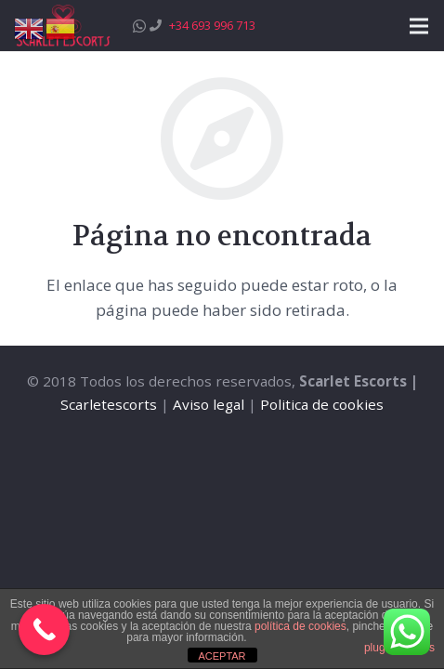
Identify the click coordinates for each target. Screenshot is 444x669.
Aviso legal (208, 404)
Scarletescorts (108, 404)
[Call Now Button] (44, 629)
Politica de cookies (322, 404)
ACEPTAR (221, 656)
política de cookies (300, 626)
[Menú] (418, 26)
